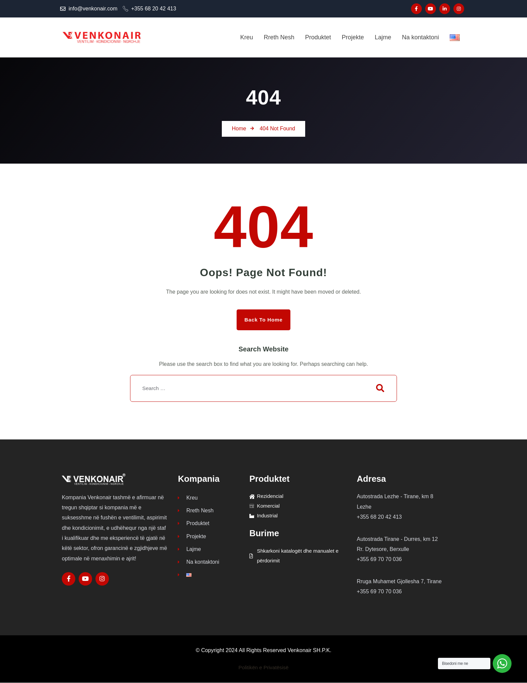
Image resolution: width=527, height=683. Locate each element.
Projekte (192, 539)
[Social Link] (416, 8)
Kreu (188, 498)
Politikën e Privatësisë (263, 668)
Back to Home (263, 320)
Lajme (189, 552)
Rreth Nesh (195, 512)
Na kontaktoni (198, 565)
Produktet (193, 525)
